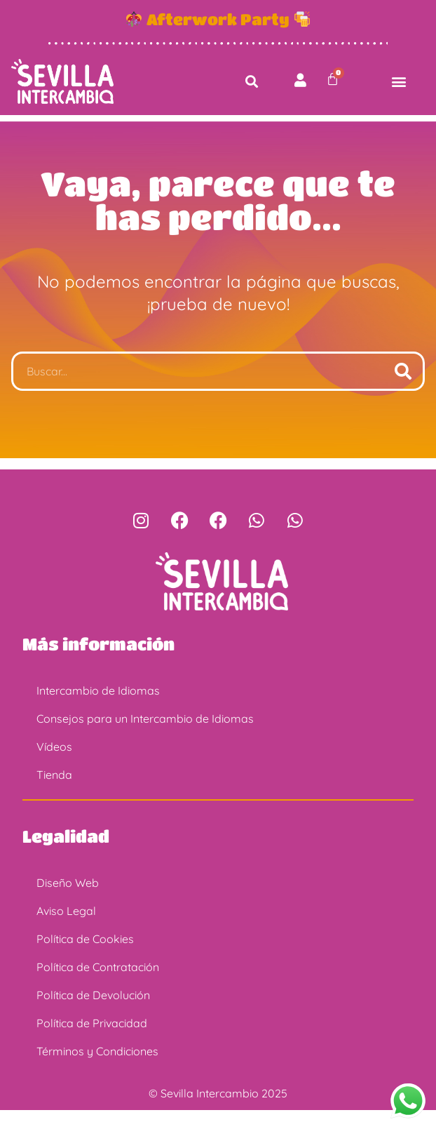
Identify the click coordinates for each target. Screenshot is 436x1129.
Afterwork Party (218, 19)
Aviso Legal (66, 930)
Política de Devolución (93, 1014)
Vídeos (54, 766)
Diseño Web (67, 902)
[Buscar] (403, 390)
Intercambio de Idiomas (98, 709)
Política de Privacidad (91, 1042)
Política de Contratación (97, 986)
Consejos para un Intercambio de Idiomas (145, 737)
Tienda (54, 794)
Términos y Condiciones (97, 1070)
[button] (252, 81)
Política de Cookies (85, 958)
